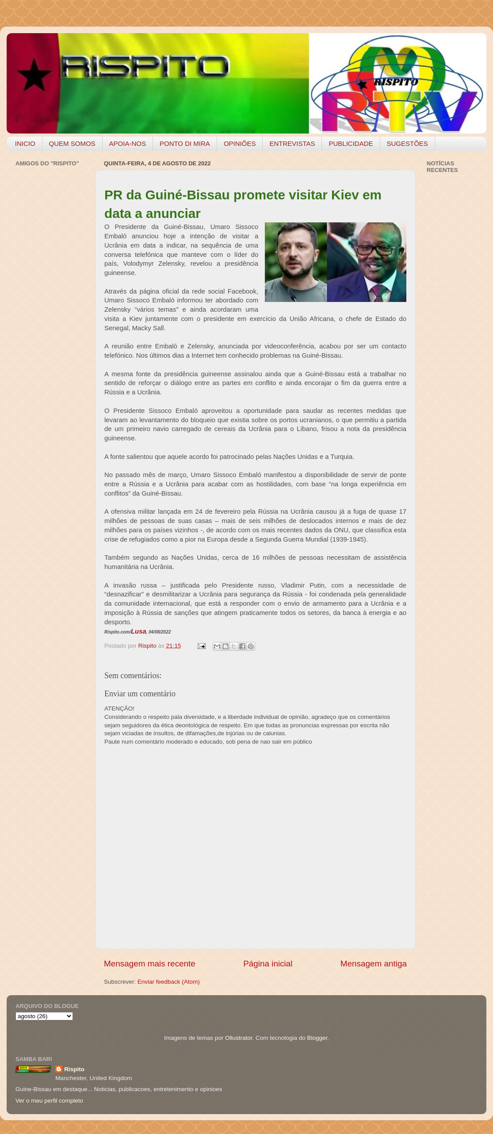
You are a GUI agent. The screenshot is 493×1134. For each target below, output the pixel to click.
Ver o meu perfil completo (49, 1100)
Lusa (138, 631)
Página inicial (267, 963)
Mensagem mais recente (149, 963)
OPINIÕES (240, 143)
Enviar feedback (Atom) (169, 981)
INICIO (25, 143)
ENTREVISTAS (292, 143)
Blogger (317, 1038)
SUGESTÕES (407, 143)
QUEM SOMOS (72, 143)
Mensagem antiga (373, 963)
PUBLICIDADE (351, 143)
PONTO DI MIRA (185, 143)
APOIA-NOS (127, 143)
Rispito (74, 1069)
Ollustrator (238, 1038)
